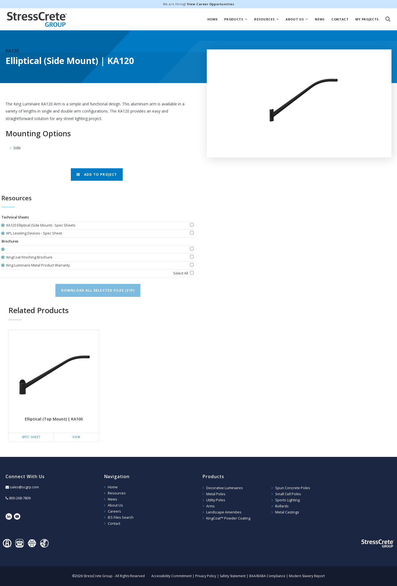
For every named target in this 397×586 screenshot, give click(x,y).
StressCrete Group (37, 19)
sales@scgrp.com (24, 487)
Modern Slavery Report (307, 576)
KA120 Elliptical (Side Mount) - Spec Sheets (41, 225)
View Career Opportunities (210, 4)
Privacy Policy (205, 576)
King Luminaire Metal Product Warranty (38, 265)
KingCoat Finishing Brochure (29, 257)
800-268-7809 (20, 498)
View (76, 437)
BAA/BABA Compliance (267, 576)
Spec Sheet (31, 437)
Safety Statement (233, 576)
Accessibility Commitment (171, 576)
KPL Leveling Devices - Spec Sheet (34, 233)
